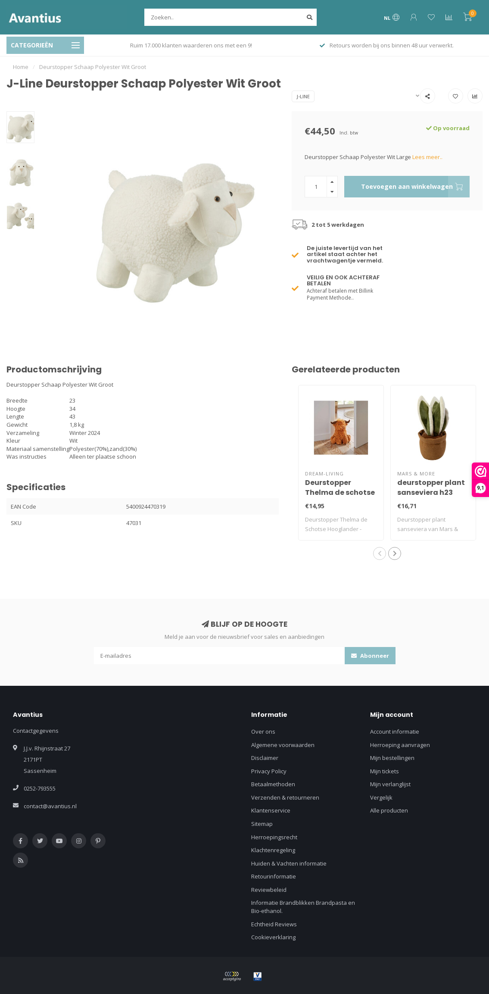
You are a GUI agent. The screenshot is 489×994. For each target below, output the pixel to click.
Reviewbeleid (269, 890)
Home (20, 67)
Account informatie (394, 731)
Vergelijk (381, 797)
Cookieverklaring (273, 937)
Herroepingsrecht (274, 837)
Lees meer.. (427, 157)
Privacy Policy (269, 771)
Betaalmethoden (273, 784)
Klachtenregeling (273, 850)
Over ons (263, 731)
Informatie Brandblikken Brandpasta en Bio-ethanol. (303, 907)
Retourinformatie (273, 876)
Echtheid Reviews (274, 924)
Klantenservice (270, 810)
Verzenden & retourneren (285, 797)
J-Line (303, 96)
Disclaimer (264, 758)
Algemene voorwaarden (283, 745)
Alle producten (389, 810)
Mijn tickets (384, 771)
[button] (379, 553)
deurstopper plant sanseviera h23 (431, 487)
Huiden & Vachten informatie (289, 863)
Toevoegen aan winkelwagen (415, 186)
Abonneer (370, 656)
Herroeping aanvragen (400, 745)
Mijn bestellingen (392, 758)
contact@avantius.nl (50, 806)
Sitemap (262, 824)
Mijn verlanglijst (390, 784)
